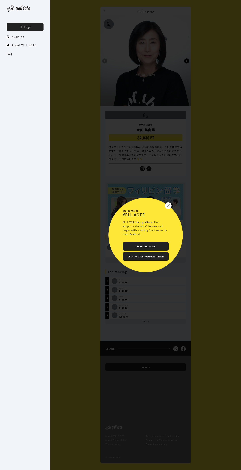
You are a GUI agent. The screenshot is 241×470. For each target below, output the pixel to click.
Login (25, 27)
